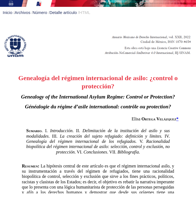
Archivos (22, 12)
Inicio (8, 12)
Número (40, 12)
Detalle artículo (63, 12)
